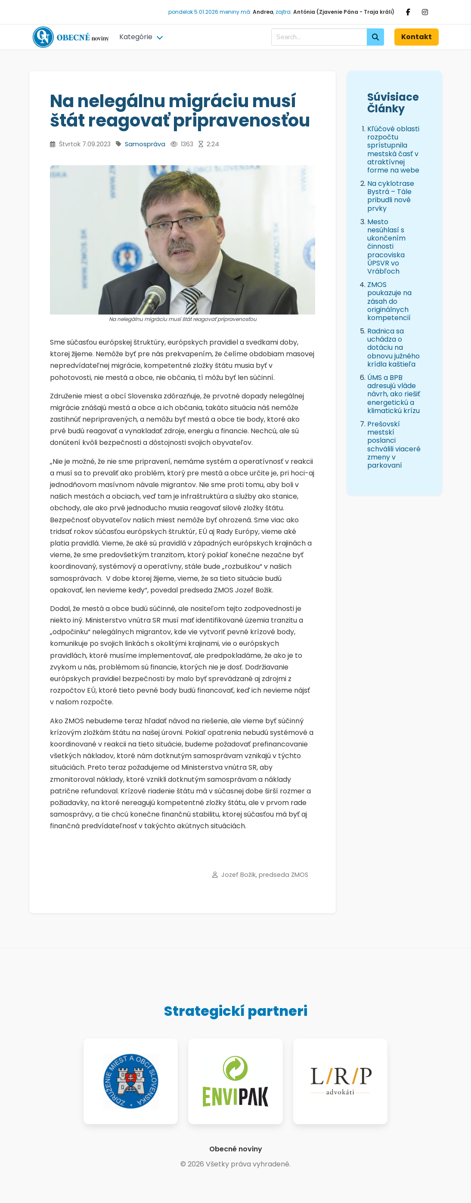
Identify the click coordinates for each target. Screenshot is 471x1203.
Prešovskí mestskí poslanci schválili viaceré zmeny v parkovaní (394, 444)
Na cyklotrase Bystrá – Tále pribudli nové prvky (390, 196)
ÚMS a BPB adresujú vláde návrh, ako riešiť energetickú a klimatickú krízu (393, 394)
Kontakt (416, 37)
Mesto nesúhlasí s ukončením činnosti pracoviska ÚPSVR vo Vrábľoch (386, 246)
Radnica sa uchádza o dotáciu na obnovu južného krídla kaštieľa (393, 347)
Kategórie (135, 37)
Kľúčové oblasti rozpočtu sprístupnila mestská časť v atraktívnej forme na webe (393, 149)
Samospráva (145, 144)
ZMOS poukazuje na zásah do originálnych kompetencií (389, 301)
